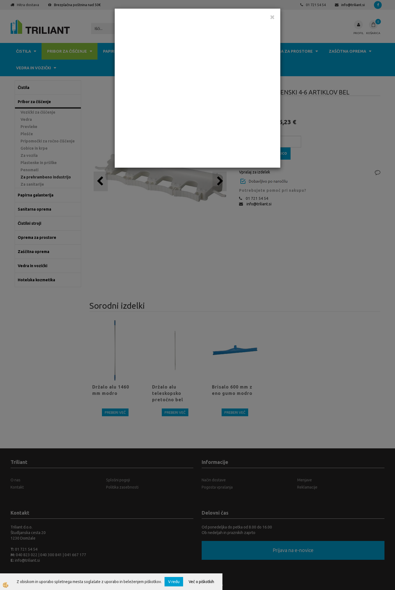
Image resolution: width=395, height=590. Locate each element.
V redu (173, 581)
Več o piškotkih (201, 581)
